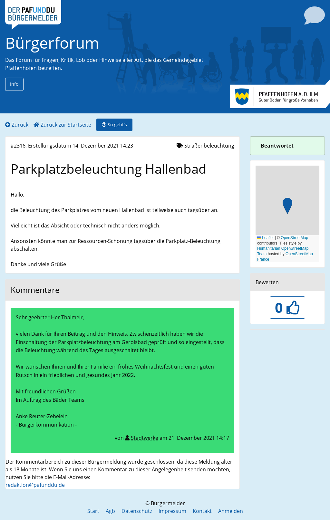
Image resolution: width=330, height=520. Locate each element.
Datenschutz (136, 511)
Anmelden (230, 511)
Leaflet (265, 238)
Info (14, 84)
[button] (287, 207)
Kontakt (202, 511)
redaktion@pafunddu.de (35, 484)
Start (93, 511)
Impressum (172, 511)
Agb (110, 511)
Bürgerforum (52, 42)
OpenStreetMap (294, 238)
